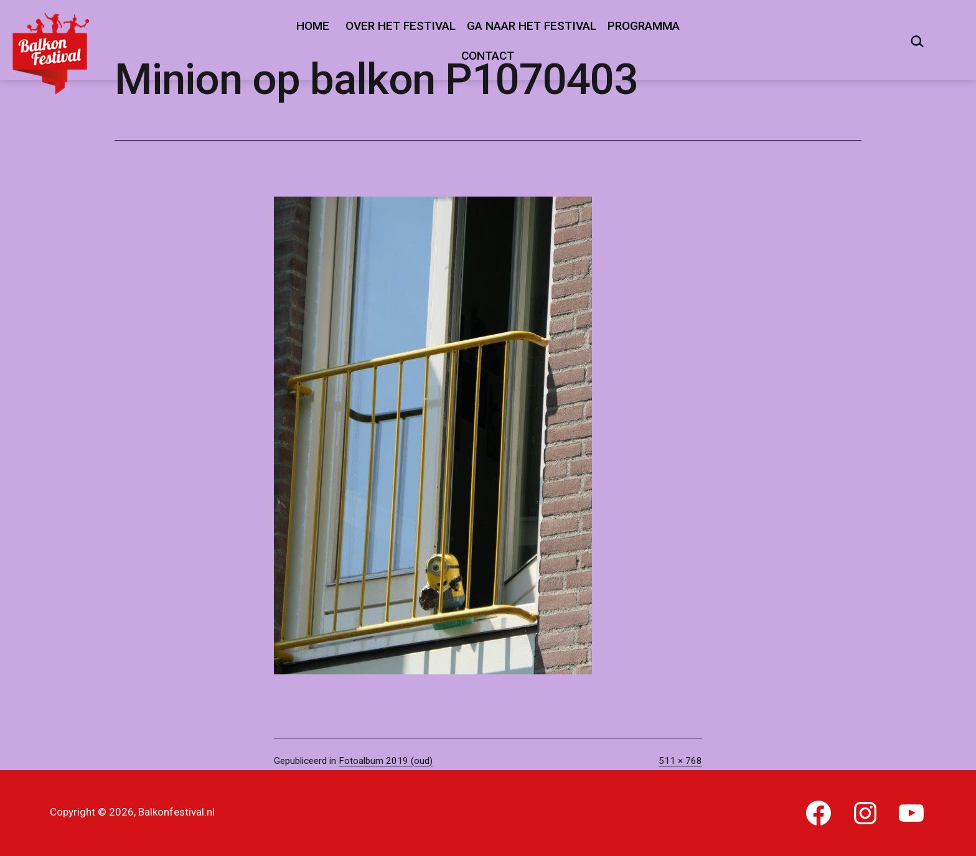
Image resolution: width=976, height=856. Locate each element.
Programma (644, 26)
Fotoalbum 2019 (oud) (386, 760)
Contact (487, 56)
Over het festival (400, 26)
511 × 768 (680, 760)
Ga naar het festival (531, 26)
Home (312, 26)
